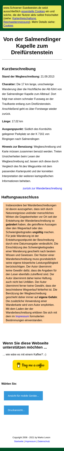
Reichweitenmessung (16, 22)
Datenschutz (44, 441)
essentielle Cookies (33, 11)
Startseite (18, 441)
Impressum (23, 316)
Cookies (8, 25)
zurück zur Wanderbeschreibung (42, 188)
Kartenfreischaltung (24, 18)
